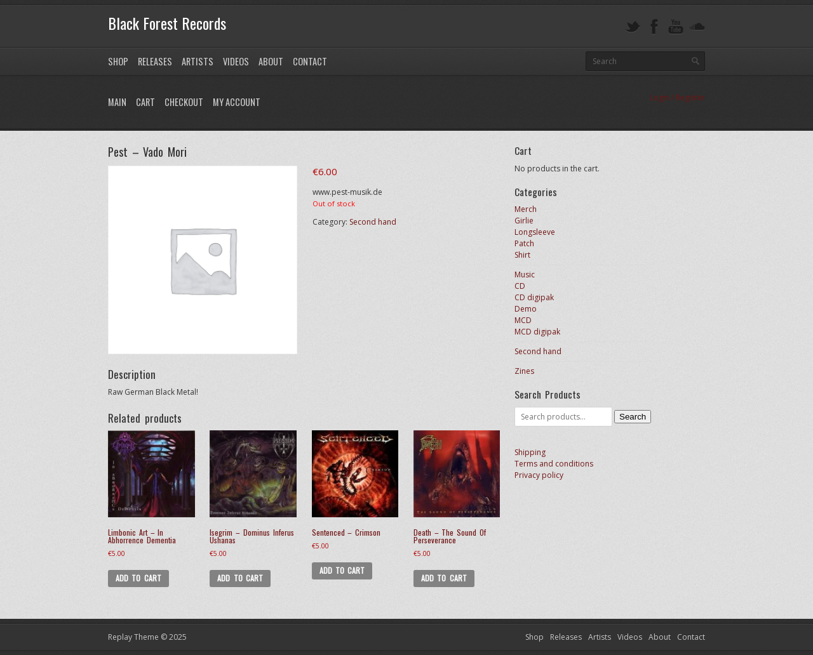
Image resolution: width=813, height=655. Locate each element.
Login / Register (677, 97)
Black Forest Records (167, 22)
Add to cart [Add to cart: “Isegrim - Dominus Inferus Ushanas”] (240, 577)
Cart (145, 102)
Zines (524, 371)
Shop (118, 61)
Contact (310, 61)
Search (632, 416)
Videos (236, 61)
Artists (197, 61)
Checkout (184, 102)
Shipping (530, 452)
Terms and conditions (553, 463)
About (271, 61)
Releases (155, 61)
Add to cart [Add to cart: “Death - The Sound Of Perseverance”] (444, 577)
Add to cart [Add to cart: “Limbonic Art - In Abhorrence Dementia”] (138, 577)
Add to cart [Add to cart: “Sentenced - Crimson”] (342, 570)
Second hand (372, 221)
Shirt (522, 254)
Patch (524, 243)
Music (524, 274)
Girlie (524, 220)
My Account (236, 102)
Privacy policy (538, 475)
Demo (525, 308)
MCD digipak (537, 331)
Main (117, 102)
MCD (523, 320)
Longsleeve (534, 232)
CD (519, 286)
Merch (525, 209)
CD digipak (534, 297)
